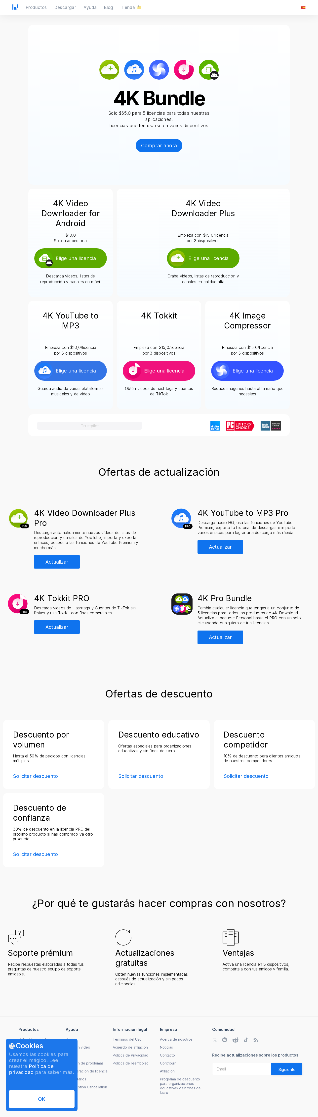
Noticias (166, 1047)
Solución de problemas (85, 1063)
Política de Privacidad (130, 1055)
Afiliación (167, 1071)
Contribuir (168, 1063)
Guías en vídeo (78, 1047)
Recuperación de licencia (87, 1071)
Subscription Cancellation (86, 1087)
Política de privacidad (31, 1069)
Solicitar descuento (35, 776)
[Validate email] (286, 1069)
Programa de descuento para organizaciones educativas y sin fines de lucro (180, 1086)
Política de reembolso (131, 1063)
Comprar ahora (159, 146)
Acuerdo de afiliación (130, 1047)
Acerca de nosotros (176, 1039)
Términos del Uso (127, 1039)
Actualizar (56, 562)
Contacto (167, 1055)
